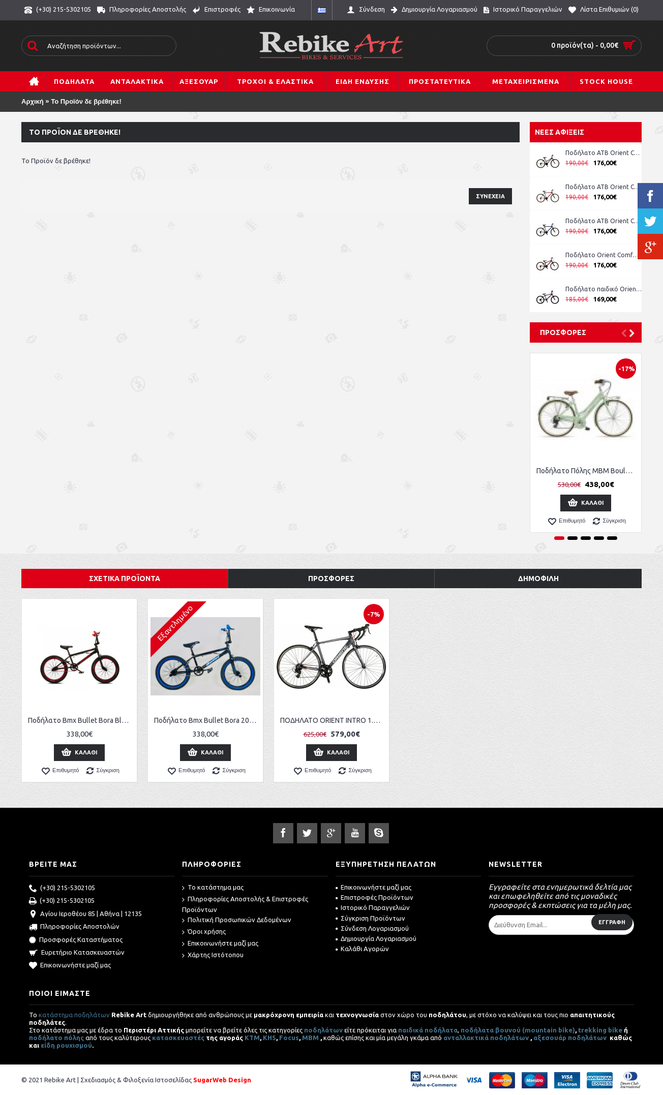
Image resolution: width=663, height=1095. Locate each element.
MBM (310, 1037)
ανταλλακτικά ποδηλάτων (486, 1037)
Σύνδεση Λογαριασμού (372, 928)
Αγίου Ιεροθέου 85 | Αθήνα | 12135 (85, 914)
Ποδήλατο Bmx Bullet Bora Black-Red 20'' (81, 720)
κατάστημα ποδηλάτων (74, 1014)
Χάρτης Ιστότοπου (213, 955)
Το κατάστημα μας (213, 888)
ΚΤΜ (252, 1037)
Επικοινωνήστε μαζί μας (70, 965)
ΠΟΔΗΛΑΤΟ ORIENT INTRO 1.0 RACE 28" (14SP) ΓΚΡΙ (333, 720)
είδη (48, 1045)
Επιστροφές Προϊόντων (374, 897)
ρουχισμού (74, 1045)
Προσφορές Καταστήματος (76, 940)
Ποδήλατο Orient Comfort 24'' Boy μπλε (603, 255)
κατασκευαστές (178, 1037)
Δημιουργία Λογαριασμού (376, 938)
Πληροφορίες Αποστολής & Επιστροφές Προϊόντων (245, 904)
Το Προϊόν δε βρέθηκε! (86, 101)
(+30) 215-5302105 (62, 888)
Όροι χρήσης (204, 932)
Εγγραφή (611, 922)
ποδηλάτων (323, 1029)
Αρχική (32, 101)
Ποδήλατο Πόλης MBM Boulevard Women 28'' (587, 471)
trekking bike (600, 1029)
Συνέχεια (490, 196)
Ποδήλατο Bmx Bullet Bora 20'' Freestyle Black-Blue (207, 720)
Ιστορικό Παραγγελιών (373, 907)
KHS (269, 1037)
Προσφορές (563, 332)
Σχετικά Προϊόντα (124, 578)
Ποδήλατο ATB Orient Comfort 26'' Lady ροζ (603, 152)
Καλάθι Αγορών (362, 948)
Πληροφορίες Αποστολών (74, 927)
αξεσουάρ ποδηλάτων (570, 1037)
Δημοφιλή (538, 578)
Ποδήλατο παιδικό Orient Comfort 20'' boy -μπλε (603, 289)
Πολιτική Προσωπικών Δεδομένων (236, 920)
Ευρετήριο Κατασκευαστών (77, 953)
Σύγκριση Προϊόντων (370, 918)
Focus (289, 1037)
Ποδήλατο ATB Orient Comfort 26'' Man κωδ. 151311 (603, 187)
